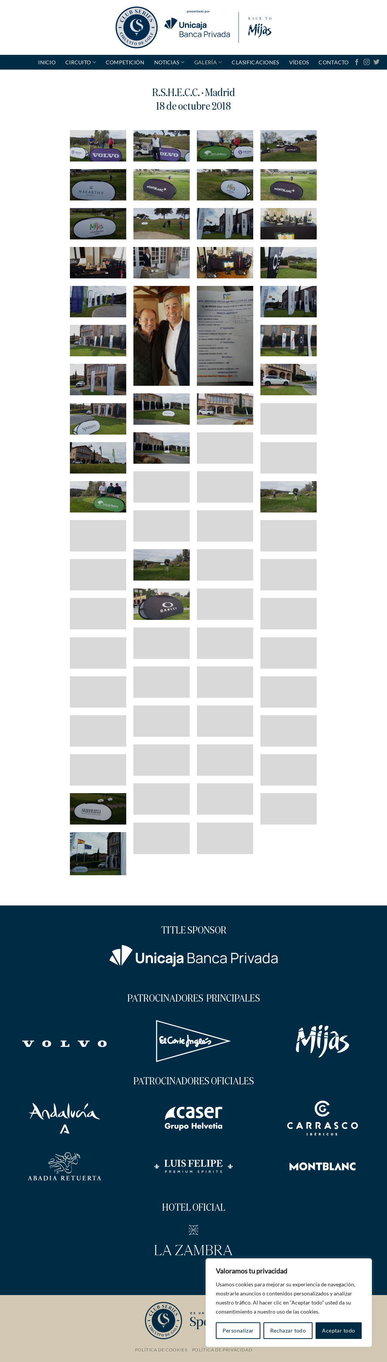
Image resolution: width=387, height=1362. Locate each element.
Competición (125, 62)
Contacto (333, 62)
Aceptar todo (338, 1330)
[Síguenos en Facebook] (357, 62)
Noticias (169, 62)
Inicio (47, 62)
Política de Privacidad (222, 1350)
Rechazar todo (288, 1330)
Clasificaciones (255, 62)
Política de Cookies (161, 1350)
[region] (289, 1302)
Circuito (80, 62)
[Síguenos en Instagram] (367, 62)
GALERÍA (208, 62)
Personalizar (238, 1330)
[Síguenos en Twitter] (376, 62)
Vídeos (299, 62)
